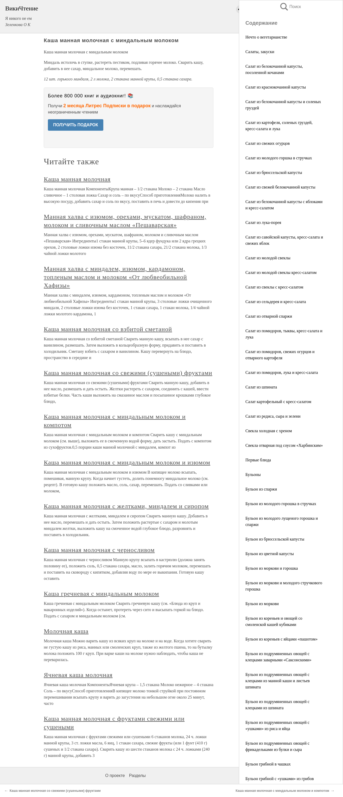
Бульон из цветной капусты (269, 553)
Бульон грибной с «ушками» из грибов (279, 778)
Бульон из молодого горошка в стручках (280, 503)
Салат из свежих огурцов (267, 143)
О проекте (115, 775)
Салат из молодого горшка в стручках (278, 158)
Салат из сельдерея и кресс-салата (275, 301)
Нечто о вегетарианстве (266, 37)
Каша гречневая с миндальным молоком (101, 593)
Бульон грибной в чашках (268, 764)
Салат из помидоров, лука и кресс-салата (281, 372)
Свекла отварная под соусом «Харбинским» (284, 445)
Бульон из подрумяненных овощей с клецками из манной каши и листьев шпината (277, 680)
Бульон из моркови (262, 603)
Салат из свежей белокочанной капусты (280, 187)
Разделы (137, 775)
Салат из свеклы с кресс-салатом (274, 287)
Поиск (290, 6)
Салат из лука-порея (263, 222)
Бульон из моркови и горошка (271, 568)
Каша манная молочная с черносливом (99, 550)
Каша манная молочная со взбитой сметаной (108, 329)
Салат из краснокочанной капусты (275, 87)
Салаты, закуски (259, 51)
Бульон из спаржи (261, 489)
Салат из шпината (261, 387)
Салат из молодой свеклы (267, 258)
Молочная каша (66, 631)
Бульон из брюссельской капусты (274, 539)
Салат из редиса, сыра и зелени (273, 416)
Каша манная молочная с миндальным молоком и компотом (282, 791)
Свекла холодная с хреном (268, 431)
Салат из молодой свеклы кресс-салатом (280, 272)
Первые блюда (258, 460)
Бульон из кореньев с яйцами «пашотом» (281, 639)
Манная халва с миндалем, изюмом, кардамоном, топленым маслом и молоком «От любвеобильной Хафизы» (115, 277)
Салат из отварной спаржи (268, 316)
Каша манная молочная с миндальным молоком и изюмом (127, 462)
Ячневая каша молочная (78, 675)
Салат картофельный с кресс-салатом (278, 401)
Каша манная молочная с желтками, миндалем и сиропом (126, 506)
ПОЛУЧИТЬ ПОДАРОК (75, 125)
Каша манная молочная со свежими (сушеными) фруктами (128, 372)
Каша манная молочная (77, 179)
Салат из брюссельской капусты (273, 172)
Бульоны (253, 474)
